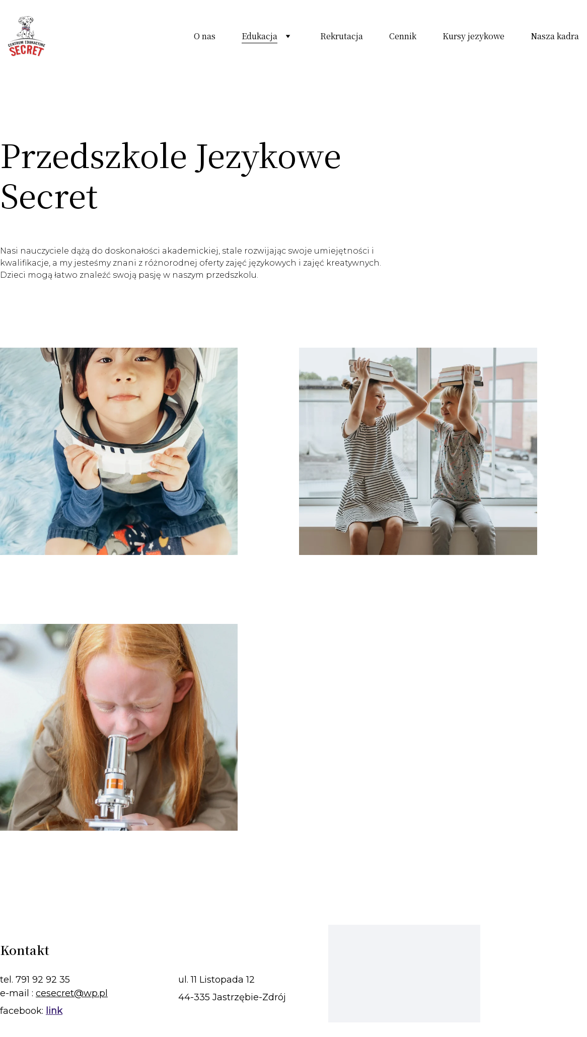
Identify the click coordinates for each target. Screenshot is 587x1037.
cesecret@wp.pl (72, 993)
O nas (204, 36)
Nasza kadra (555, 36)
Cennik (402, 36)
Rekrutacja (341, 36)
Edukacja (259, 36)
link (54, 1010)
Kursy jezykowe (473, 36)
